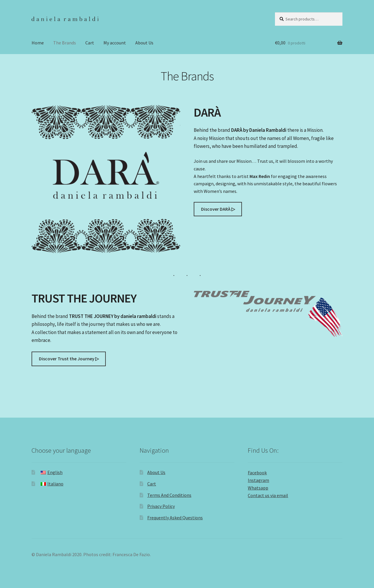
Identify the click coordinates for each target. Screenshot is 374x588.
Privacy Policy (161, 506)
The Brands (64, 43)
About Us (144, 43)
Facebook (257, 472)
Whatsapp (258, 488)
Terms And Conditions (169, 495)
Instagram (258, 480)
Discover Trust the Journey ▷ (69, 359)
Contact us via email (268, 495)
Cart (89, 43)
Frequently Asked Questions (175, 517)
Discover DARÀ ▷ (218, 209)
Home (38, 43)
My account (114, 43)
